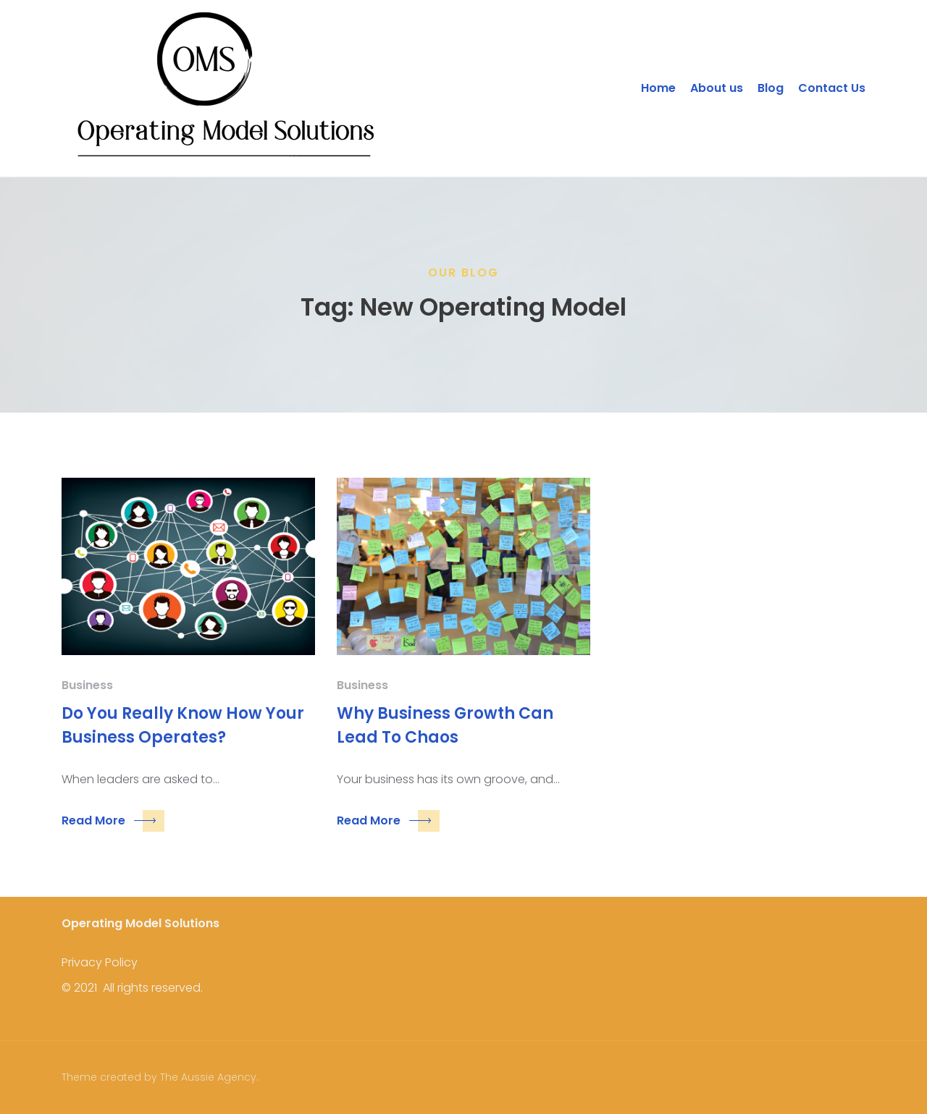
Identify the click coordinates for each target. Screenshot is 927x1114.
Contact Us (831, 88)
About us (716, 88)
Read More (113, 821)
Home (658, 88)
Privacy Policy (100, 962)
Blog (771, 88)
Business (87, 685)
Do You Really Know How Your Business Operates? (183, 725)
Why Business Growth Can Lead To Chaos (445, 725)
